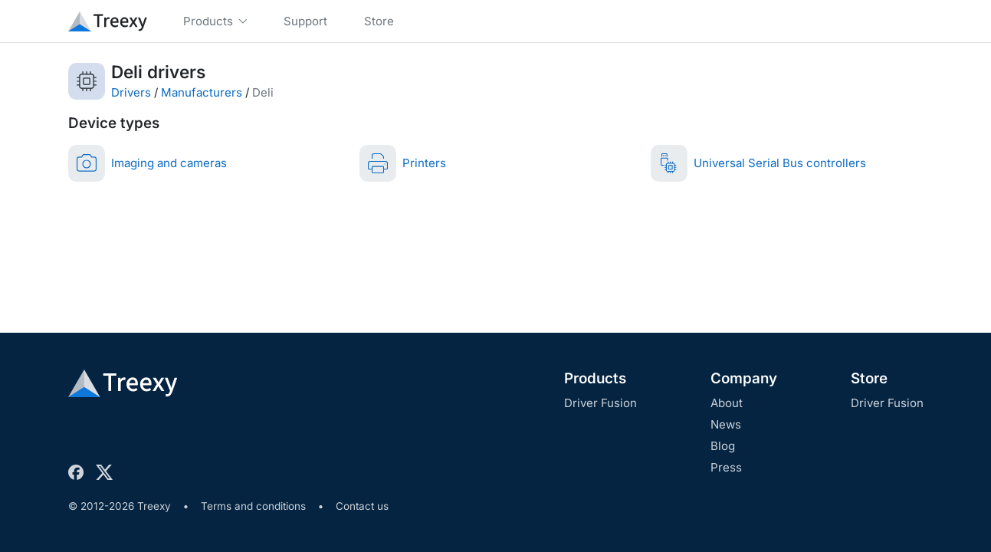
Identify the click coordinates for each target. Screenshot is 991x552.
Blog (722, 446)
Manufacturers (201, 92)
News (725, 424)
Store (869, 378)
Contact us (362, 506)
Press (726, 467)
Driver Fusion (600, 403)
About (726, 403)
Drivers (131, 92)
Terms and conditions (253, 506)
